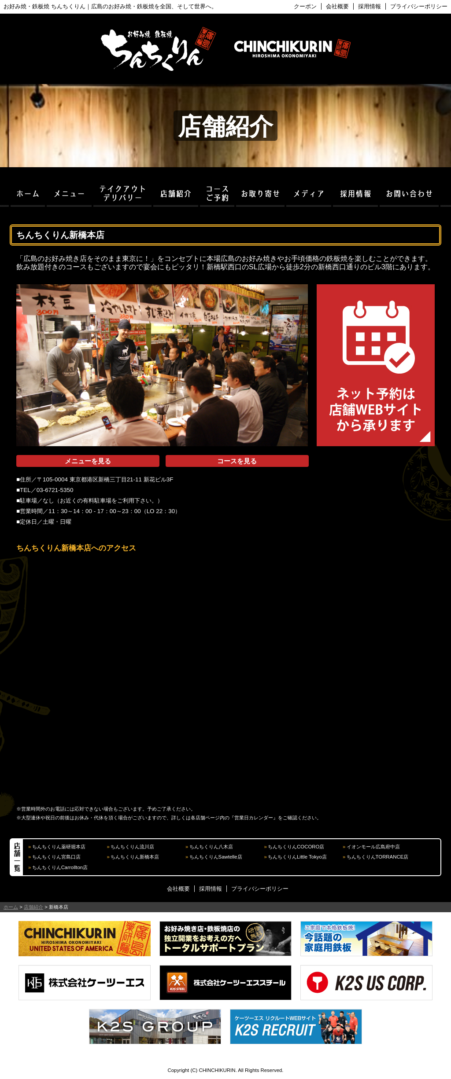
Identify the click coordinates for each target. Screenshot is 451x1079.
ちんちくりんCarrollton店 (60, 867)
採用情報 (369, 6)
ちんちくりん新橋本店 (135, 856)
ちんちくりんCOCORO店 (296, 846)
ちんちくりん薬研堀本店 (58, 846)
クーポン (305, 6)
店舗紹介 (33, 907)
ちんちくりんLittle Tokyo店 (297, 856)
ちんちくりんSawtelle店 (215, 856)
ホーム (11, 907)
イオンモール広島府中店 (373, 846)
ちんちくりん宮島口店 (56, 856)
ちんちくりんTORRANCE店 (378, 856)
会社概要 (337, 6)
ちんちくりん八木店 (211, 846)
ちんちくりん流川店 (132, 846)
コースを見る (237, 461)
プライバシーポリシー (418, 6)
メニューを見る (88, 461)
